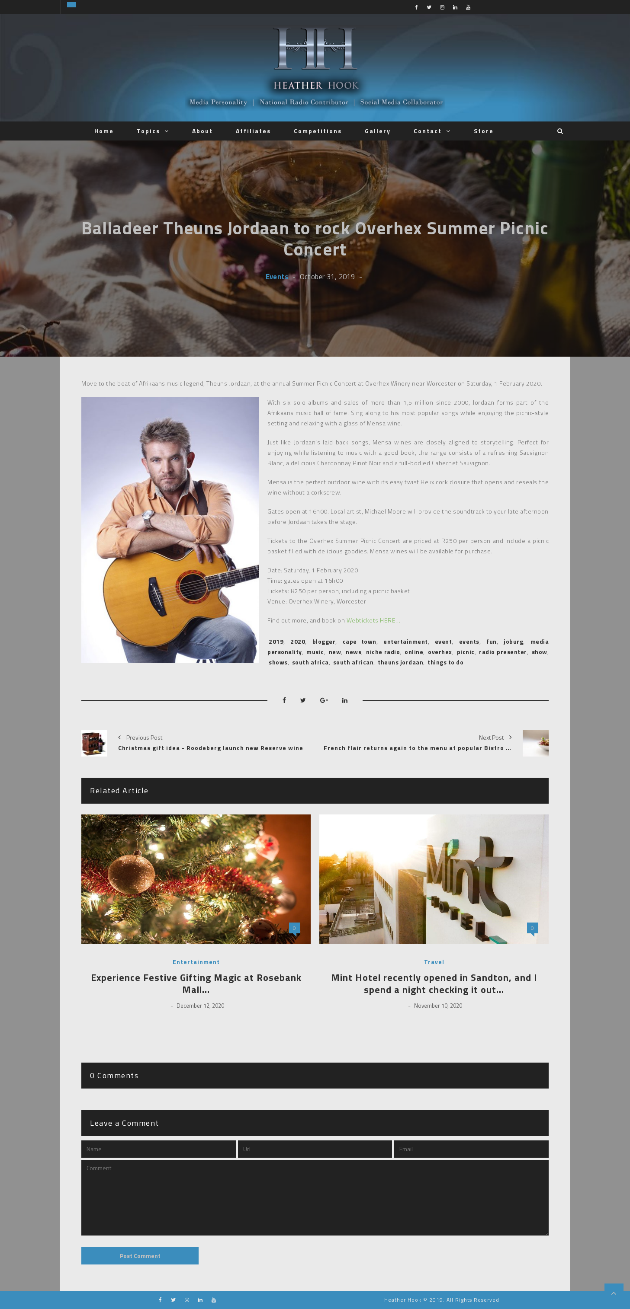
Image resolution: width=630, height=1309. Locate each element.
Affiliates (253, 130)
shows (278, 662)
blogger (324, 641)
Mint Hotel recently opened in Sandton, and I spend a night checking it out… (434, 983)
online (414, 651)
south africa (310, 662)
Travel (434, 962)
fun (491, 641)
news (353, 651)
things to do (445, 662)
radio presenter (503, 651)
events (469, 641)
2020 (297, 641)
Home (104, 130)
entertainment (405, 641)
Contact (428, 130)
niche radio (383, 651)
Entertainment (196, 962)
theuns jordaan (400, 662)
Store (484, 130)
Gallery (378, 130)
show (539, 651)
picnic (466, 651)
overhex (440, 651)
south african (353, 662)
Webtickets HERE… (374, 620)
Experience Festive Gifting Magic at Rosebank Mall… (196, 983)
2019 (276, 641)
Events (277, 276)
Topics (148, 130)
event (443, 641)
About (202, 130)
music (315, 651)
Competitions (318, 130)
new (335, 651)
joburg (513, 641)
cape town (359, 641)
